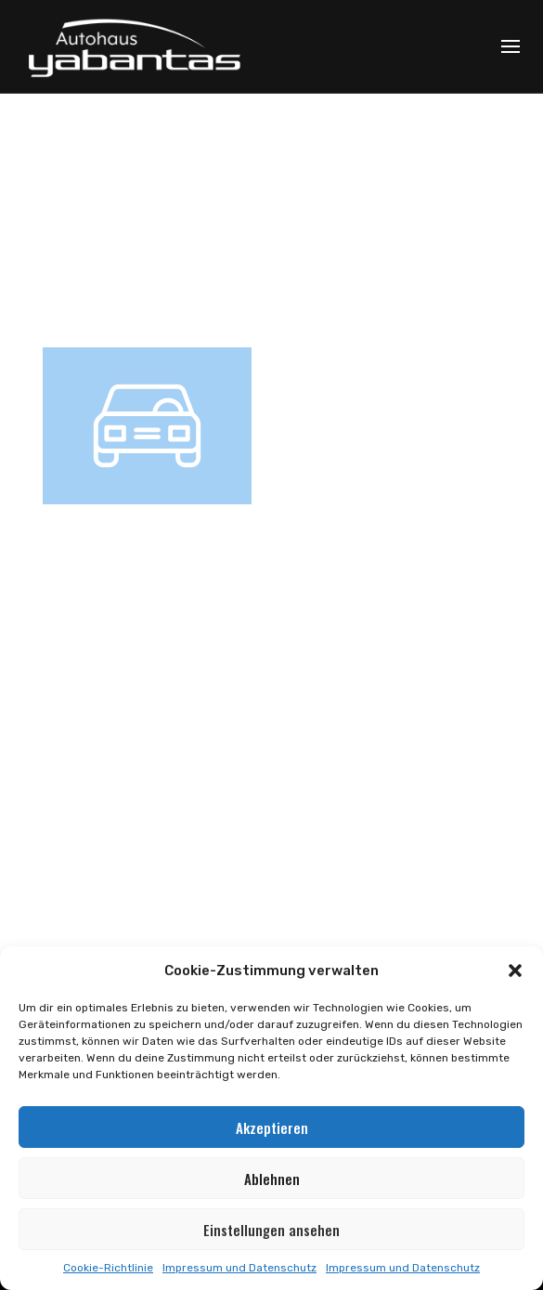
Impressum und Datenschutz (239, 1267)
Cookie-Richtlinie (108, 1267)
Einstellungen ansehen (271, 1229)
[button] (515, 970)
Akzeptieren (272, 1127)
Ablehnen (272, 1178)
